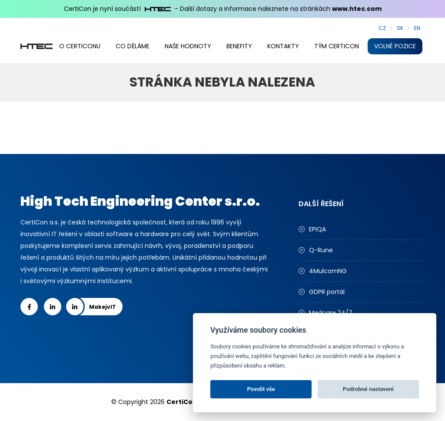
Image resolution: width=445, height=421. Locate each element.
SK (400, 28)
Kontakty (283, 46)
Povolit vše (261, 389)
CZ (382, 28)
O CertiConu (79, 46)
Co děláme (132, 46)
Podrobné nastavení (368, 389)
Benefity (239, 46)
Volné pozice (395, 46)
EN (417, 28)
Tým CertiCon (336, 46)
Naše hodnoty (188, 46)
